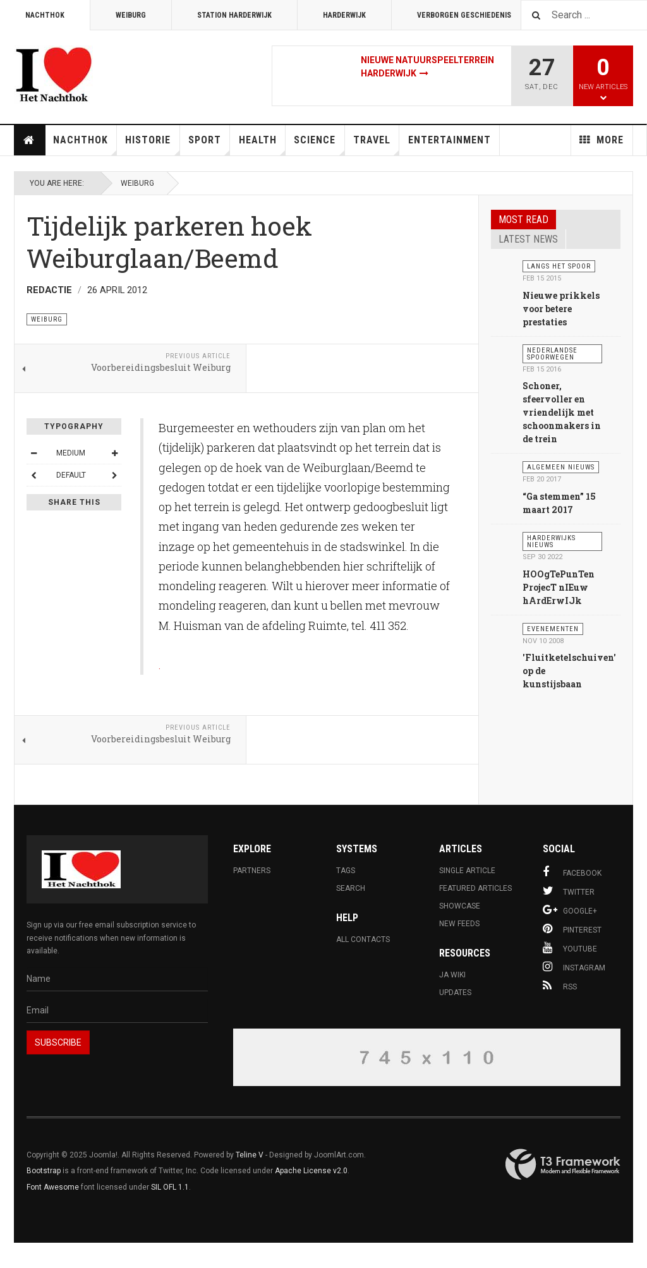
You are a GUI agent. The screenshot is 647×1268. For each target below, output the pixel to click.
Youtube (570, 947)
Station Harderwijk (234, 15)
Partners (251, 870)
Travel (376, 144)
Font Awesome (53, 1187)
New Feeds (459, 923)
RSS (560, 985)
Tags (345, 870)
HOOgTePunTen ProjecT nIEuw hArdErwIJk (559, 587)
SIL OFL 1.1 (170, 1187)
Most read (523, 220)
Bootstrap (44, 1170)
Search (350, 888)
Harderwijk (344, 15)
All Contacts (363, 939)
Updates (455, 992)
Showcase (459, 906)
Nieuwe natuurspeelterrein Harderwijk (427, 66)
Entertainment (449, 140)
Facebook (572, 872)
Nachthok (44, 15)
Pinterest (572, 928)
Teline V (249, 1154)
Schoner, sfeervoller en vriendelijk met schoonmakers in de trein (562, 412)
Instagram (574, 966)
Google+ (570, 909)
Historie (152, 144)
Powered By (562, 1164)
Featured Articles (475, 888)
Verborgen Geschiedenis (464, 15)
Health (262, 144)
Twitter (569, 891)
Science (319, 144)
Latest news (528, 239)
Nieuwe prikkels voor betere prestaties (561, 308)
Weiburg (131, 15)
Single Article (467, 870)
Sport (209, 144)
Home (29, 140)
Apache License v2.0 (311, 1170)
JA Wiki (452, 974)
